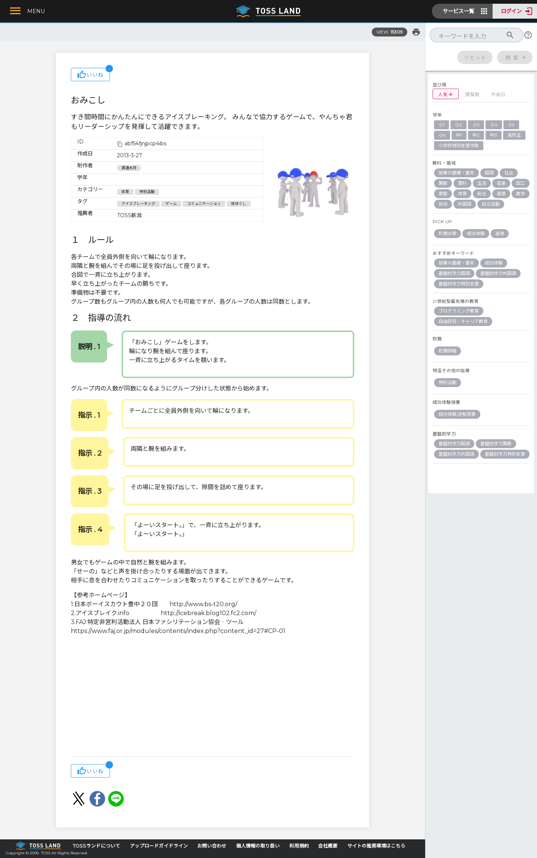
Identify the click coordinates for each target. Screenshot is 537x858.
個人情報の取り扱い (258, 846)
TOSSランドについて (96, 846)
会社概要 (327, 846)
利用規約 (299, 846)
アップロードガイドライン (159, 846)
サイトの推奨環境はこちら (376, 846)
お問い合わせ (211, 846)
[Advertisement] (212, 697)
